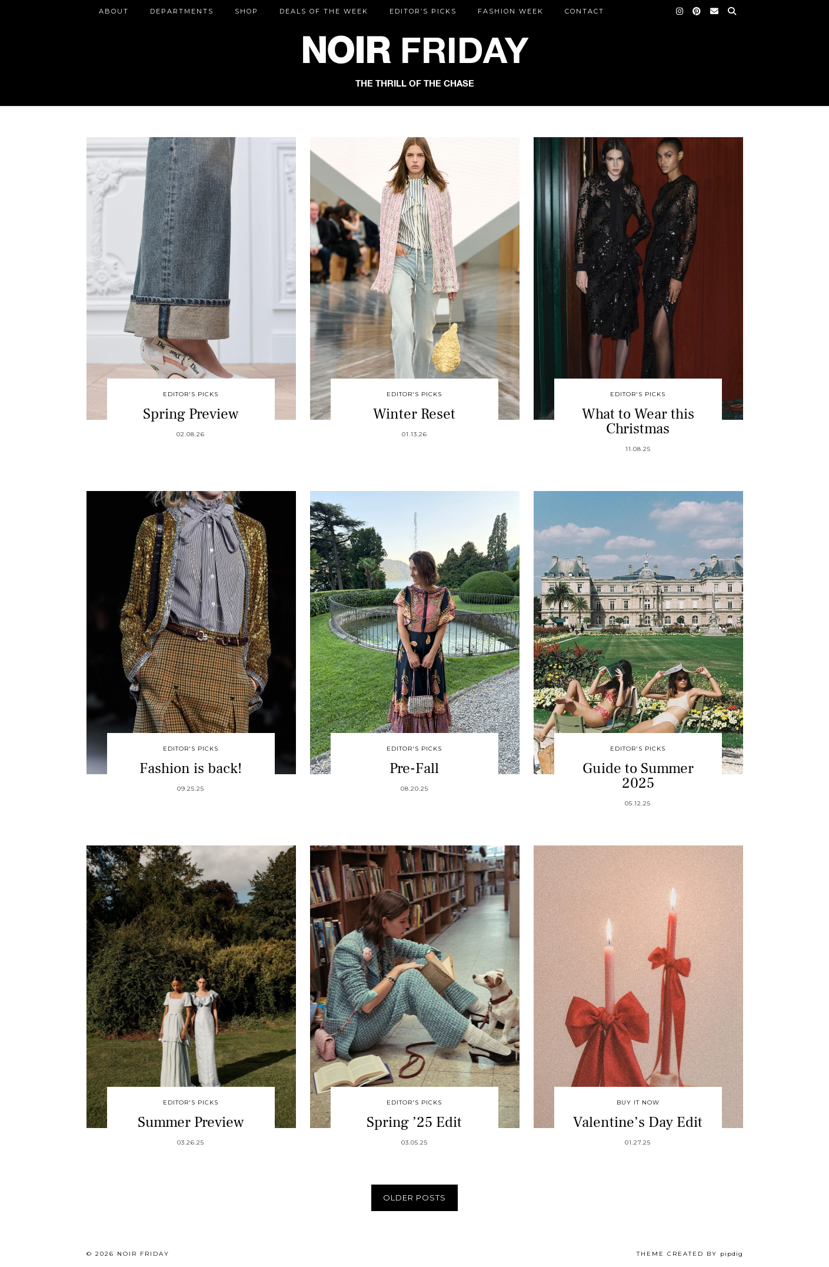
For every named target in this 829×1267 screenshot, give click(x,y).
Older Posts (414, 1197)
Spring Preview (191, 413)
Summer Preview (191, 1122)
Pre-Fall (414, 768)
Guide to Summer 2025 (638, 775)
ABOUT (114, 11)
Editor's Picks (190, 394)
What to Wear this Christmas (638, 421)
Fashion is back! (190, 768)
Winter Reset (414, 413)
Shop (246, 11)
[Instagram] (680, 11)
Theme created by (690, 1254)
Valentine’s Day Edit (638, 1122)
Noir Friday (143, 1254)
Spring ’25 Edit (414, 1122)
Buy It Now (638, 1102)
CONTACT (584, 11)
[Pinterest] (697, 11)
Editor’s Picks (423, 11)
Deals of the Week (323, 11)
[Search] (732, 11)
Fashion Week (511, 11)
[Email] (715, 11)
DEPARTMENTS (182, 11)
